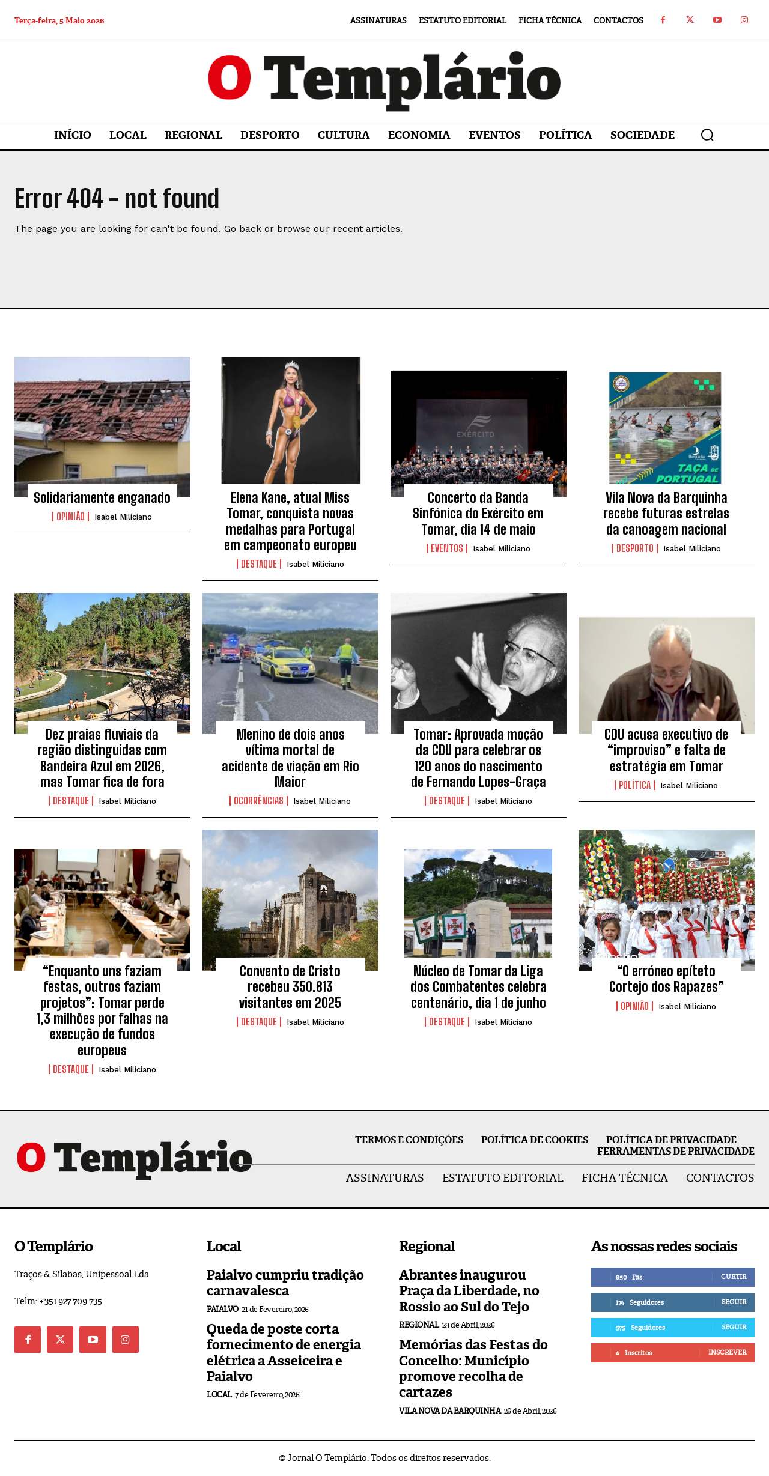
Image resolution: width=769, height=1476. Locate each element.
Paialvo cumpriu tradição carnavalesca (285, 1283)
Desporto (635, 549)
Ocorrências (259, 802)
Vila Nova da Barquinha (449, 1411)
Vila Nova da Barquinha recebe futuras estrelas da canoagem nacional (666, 514)
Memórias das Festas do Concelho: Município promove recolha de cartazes (473, 1369)
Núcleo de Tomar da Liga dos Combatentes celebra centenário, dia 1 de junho (478, 988)
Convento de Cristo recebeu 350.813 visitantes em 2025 (290, 988)
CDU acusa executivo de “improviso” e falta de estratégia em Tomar (666, 751)
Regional (419, 1326)
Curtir (733, 1277)
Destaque (259, 565)
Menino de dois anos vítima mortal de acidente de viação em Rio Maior (290, 759)
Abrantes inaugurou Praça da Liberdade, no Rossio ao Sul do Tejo (469, 1291)
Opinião (70, 518)
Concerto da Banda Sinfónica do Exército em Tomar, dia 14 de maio (478, 514)
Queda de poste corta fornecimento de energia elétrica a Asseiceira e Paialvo (284, 1353)
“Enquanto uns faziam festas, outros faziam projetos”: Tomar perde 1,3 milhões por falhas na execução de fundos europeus (102, 1011)
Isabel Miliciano (123, 518)
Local (219, 1396)
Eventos (447, 549)
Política (635, 786)
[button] (707, 134)
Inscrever (727, 1353)
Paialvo (223, 1310)
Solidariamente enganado (102, 498)
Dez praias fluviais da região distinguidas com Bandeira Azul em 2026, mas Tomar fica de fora (102, 759)
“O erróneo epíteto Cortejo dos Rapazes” (666, 979)
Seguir (734, 1302)
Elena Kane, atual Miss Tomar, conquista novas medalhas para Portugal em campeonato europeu (290, 522)
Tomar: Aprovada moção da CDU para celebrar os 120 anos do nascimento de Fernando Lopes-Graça (478, 759)
